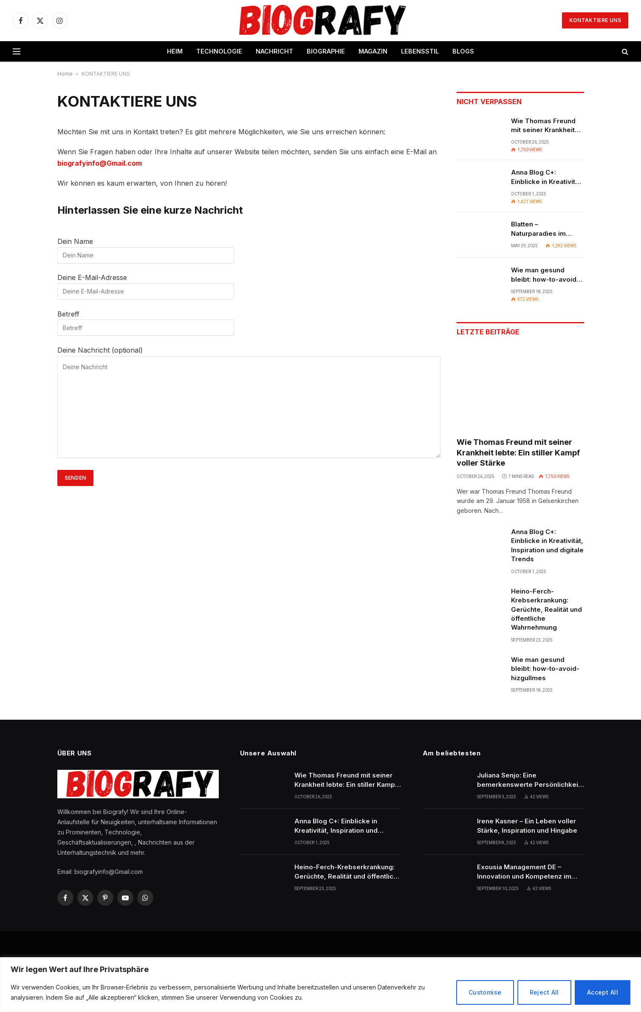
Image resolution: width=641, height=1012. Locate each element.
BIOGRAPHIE (326, 51)
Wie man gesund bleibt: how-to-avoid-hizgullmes (545, 275)
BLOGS (463, 51)
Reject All (544, 992)
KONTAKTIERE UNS (595, 20)
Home (65, 74)
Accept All (602, 992)
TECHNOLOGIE (219, 51)
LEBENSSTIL (420, 51)
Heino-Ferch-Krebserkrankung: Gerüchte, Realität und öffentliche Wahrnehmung (546, 609)
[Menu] (16, 51)
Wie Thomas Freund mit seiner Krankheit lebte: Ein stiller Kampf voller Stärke (546, 126)
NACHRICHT (274, 51)
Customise (485, 992)
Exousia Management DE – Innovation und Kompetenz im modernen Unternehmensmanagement (524, 872)
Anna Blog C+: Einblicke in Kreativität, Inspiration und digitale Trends (547, 177)
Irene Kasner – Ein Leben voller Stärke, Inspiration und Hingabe (527, 825)
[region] (320, 984)
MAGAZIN (373, 51)
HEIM (175, 51)
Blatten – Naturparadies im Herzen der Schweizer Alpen (547, 229)
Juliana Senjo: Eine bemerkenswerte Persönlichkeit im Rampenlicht (528, 780)
